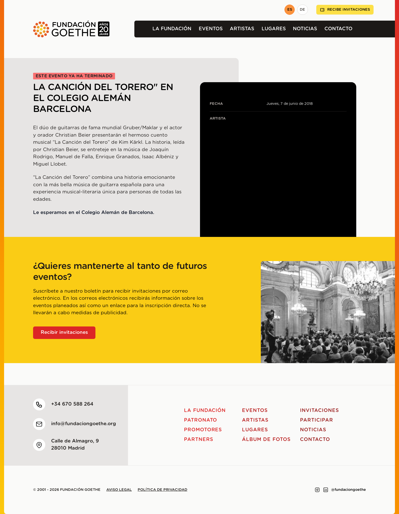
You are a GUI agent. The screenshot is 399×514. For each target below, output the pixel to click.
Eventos (211, 28)
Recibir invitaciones (64, 332)
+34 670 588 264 (72, 404)
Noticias (305, 28)
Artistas (242, 28)
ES (289, 9)
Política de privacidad (162, 490)
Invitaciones (319, 410)
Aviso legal (119, 490)
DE (302, 9)
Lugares (274, 28)
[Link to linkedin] (326, 490)
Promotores (203, 429)
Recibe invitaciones (345, 9)
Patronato (200, 420)
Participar (316, 420)
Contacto (338, 28)
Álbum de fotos (266, 439)
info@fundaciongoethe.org (83, 423)
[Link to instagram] (317, 490)
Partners (198, 439)
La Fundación (171, 28)
